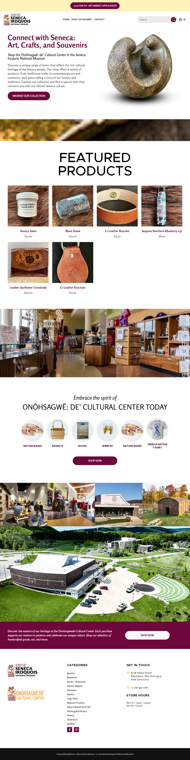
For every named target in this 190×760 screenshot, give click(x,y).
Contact (99, 20)
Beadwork (72, 677)
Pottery (70, 715)
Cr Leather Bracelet (117, 231)
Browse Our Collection (29, 95)
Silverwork (72, 719)
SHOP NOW (95, 460)
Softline (71, 723)
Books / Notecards (76, 681)
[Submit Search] (173, 19)
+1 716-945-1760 (139, 687)
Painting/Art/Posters (77, 711)
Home (66, 20)
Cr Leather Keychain (73, 287)
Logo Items (72, 698)
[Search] (155, 19)
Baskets (71, 673)
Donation (72, 690)
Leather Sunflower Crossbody (28, 287)
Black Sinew (72, 231)
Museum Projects (76, 702)
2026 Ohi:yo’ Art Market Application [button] (95, 5)
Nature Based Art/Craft (78, 706)
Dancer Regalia (74, 685)
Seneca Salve (28, 231)
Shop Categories (81, 20)
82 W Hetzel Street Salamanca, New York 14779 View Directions (146, 676)
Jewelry (70, 694)
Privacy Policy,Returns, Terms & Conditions (75, 754)
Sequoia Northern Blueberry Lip (162, 231)
